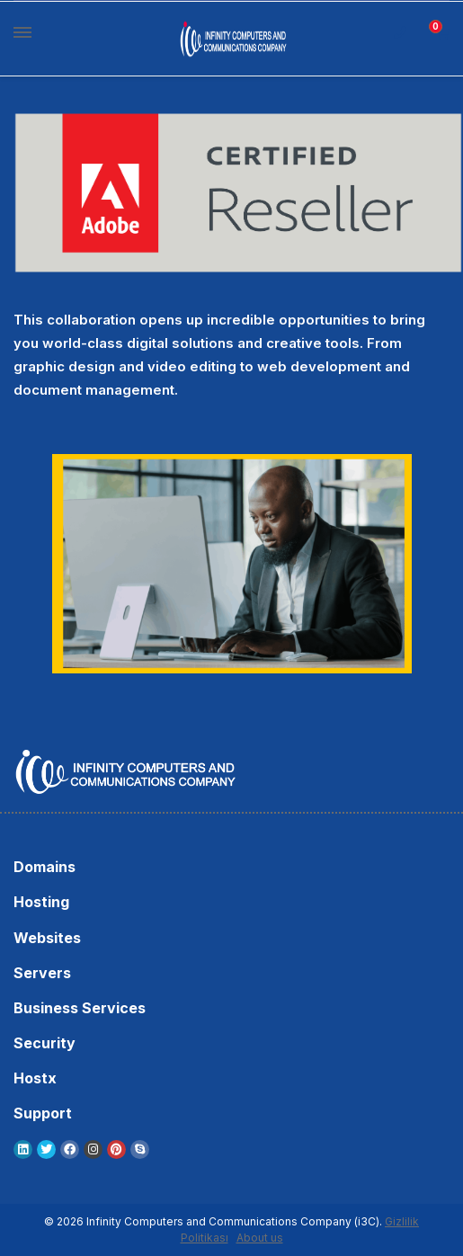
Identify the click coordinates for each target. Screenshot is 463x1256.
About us (259, 1237)
